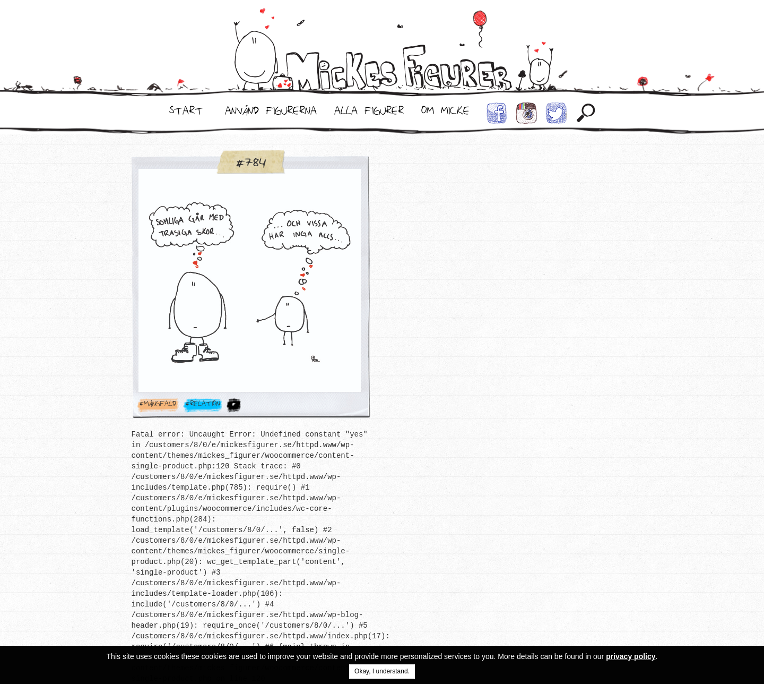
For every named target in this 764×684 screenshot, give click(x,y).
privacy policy (630, 656)
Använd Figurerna (271, 113)
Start (186, 113)
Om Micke (445, 113)
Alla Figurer (369, 113)
